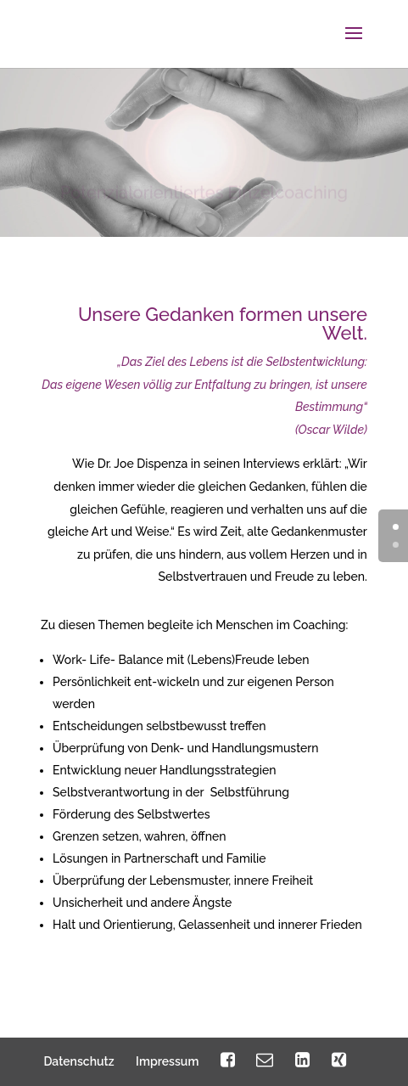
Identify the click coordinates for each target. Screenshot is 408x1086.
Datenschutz (78, 1061)
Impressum (167, 1061)
